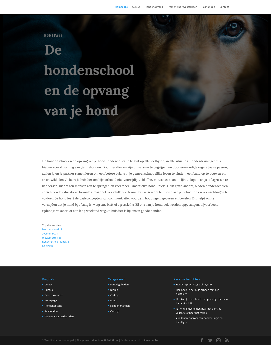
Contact (224, 7)
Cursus (136, 7)
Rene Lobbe (151, 340)
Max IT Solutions (108, 340)
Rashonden (208, 7)
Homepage (121, 7)
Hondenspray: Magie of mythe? (194, 284)
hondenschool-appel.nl (55, 241)
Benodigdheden (119, 284)
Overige (114, 311)
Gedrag (114, 295)
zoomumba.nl (50, 233)
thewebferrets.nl (52, 237)
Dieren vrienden (54, 295)
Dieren (114, 289)
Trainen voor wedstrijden (182, 7)
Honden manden (120, 305)
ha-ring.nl (48, 245)
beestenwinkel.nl (52, 229)
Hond (113, 300)
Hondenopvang (154, 7)
